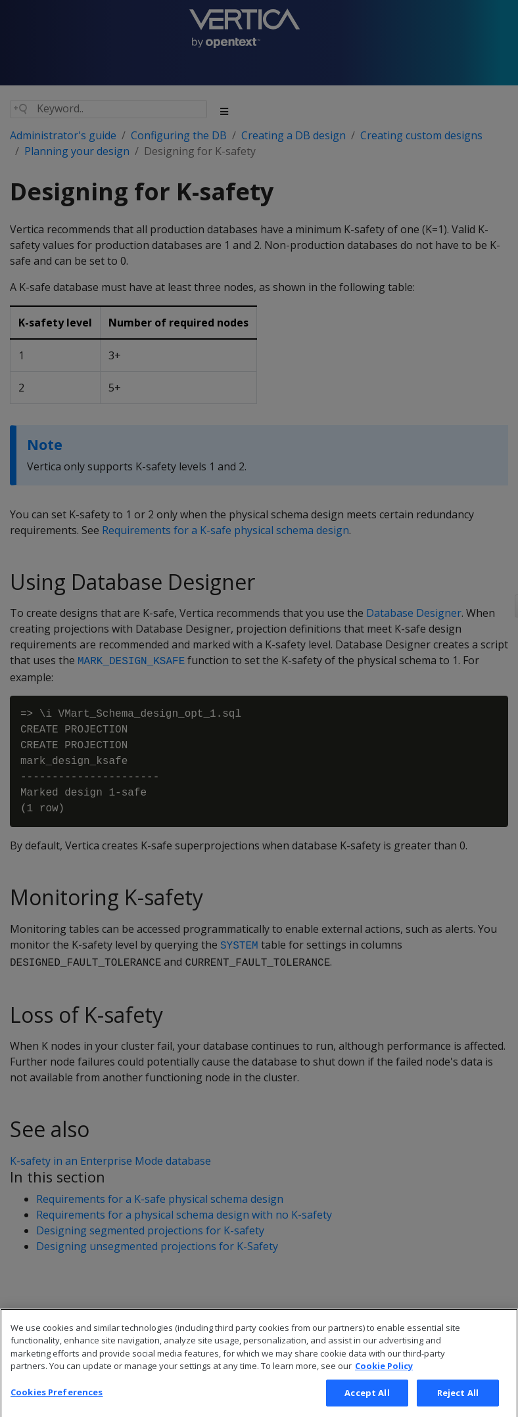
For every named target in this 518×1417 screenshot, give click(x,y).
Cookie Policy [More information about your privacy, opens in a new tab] (384, 1377)
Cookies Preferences (57, 1403)
